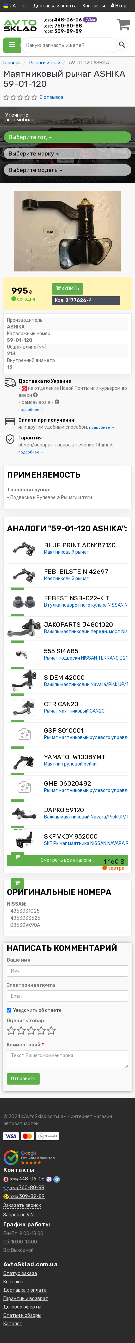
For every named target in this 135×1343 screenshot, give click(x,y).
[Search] (121, 45)
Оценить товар (25, 1021)
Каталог (12, 1324)
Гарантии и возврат (25, 1298)
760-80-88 (62, 26)
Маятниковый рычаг (66, 552)
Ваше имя (18, 960)
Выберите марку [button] (34, 153)
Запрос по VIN (18, 1215)
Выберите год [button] (30, 137)
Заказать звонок (22, 1205)
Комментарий (25, 1045)
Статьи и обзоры (22, 1315)
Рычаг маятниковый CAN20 (74, 711)
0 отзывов (51, 97)
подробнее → (31, 410)
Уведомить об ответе (34, 1010)
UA (9, 6)
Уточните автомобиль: (20, 117)
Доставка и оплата (55, 6)
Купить (67, 289)
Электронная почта (31, 985)
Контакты (94, 6)
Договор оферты (22, 1307)
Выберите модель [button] (35, 170)
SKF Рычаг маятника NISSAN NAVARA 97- (89, 843)
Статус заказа (20, 1273)
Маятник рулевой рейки (70, 764)
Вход (119, 6)
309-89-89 (62, 31)
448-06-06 (63, 20)
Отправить (23, 1079)
